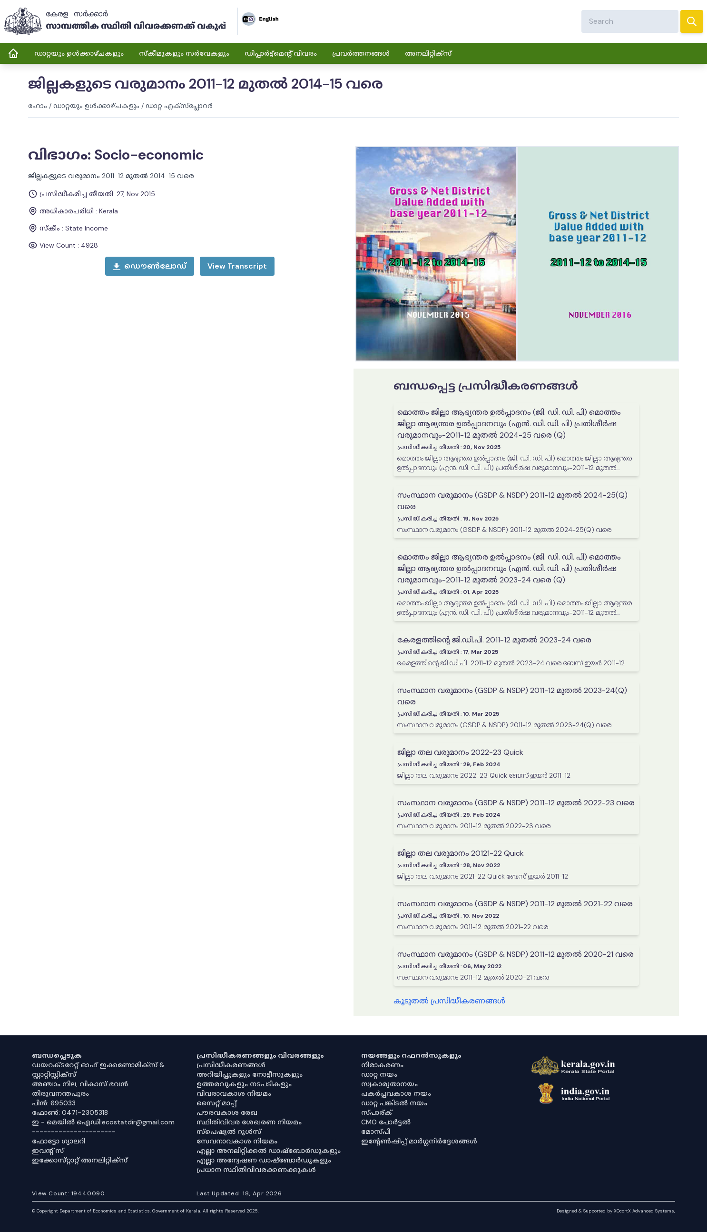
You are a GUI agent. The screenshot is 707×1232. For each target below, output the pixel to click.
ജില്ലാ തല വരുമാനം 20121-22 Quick (460, 853)
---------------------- (74, 1131)
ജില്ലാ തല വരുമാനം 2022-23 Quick (460, 752)
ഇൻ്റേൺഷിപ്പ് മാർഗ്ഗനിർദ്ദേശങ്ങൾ (419, 1141)
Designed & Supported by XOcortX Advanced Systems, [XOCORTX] (616, 1211)
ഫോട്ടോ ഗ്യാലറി (58, 1141)
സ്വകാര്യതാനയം (389, 1084)
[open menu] (237, 266)
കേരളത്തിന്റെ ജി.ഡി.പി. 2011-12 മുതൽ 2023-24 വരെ (494, 640)
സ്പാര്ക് (376, 1112)
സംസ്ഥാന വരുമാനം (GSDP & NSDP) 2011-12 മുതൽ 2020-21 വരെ (515, 954)
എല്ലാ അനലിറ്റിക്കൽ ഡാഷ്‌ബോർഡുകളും (268, 1150)
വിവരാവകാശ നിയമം (233, 1093)
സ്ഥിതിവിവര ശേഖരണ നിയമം (249, 1122)
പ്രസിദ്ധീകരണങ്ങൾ (230, 1065)
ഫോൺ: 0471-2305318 (70, 1112)
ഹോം (37, 105)
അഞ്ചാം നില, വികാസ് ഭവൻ (80, 1084)
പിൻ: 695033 (54, 1103)
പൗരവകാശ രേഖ (226, 1112)
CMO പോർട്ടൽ (386, 1122)
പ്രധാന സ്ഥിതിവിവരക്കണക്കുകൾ (256, 1169)
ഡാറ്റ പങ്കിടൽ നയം (394, 1103)
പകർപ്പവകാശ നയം (396, 1093)
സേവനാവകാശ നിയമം (236, 1141)
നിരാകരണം (382, 1065)
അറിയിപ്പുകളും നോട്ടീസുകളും (249, 1074)
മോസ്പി (375, 1131)
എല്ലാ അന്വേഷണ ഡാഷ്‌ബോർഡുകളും (263, 1160)
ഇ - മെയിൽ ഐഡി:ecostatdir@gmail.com (103, 1122)
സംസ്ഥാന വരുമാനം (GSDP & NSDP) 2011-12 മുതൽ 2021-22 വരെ (515, 904)
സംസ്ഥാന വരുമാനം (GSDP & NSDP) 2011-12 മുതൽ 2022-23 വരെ (516, 803)
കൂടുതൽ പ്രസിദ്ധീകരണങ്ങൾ (449, 1001)
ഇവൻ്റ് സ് (48, 1150)
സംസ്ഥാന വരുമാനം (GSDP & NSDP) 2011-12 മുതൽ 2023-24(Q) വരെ (512, 696)
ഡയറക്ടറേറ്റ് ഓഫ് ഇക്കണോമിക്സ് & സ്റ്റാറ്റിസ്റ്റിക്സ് (98, 1070)
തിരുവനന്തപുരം (60, 1093)
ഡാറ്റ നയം (379, 1074)
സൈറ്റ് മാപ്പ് (216, 1103)
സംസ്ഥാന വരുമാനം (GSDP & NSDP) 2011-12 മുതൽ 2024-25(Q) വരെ (512, 500)
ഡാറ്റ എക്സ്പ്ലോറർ (179, 105)
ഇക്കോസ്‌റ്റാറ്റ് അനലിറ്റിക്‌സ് (80, 1160)
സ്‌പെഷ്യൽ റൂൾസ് (228, 1131)
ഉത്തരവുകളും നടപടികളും (244, 1084)
